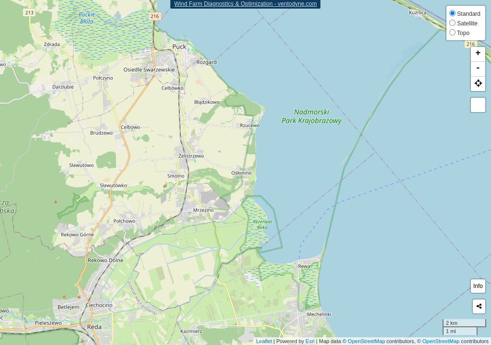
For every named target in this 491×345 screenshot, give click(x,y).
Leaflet (264, 341)
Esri (310, 341)
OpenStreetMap (366, 341)
